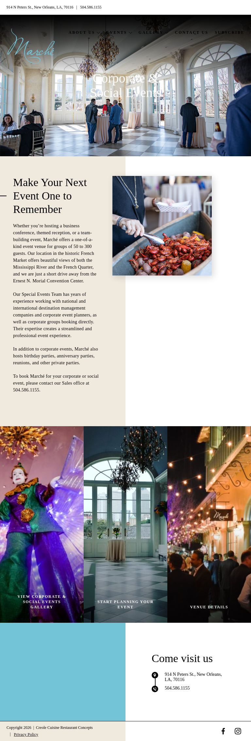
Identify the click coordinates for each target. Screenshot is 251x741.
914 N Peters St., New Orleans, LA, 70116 (41, 7)
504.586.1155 (91, 7)
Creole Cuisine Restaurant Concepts (64, 727)
